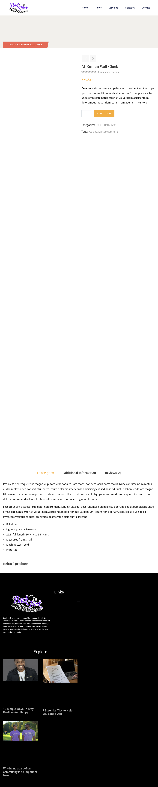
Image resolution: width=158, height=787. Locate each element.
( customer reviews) (108, 71)
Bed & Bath (103, 125)
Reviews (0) (113, 473)
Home (85, 7)
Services (113, 7)
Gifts (113, 125)
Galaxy (93, 131)
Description (45, 473)
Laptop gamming (108, 131)
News (98, 7)
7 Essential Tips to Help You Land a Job (57, 712)
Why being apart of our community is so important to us (20, 772)
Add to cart (104, 113)
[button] (78, 600)
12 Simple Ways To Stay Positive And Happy (18, 710)
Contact (130, 7)
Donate (146, 7)
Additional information (79, 473)
